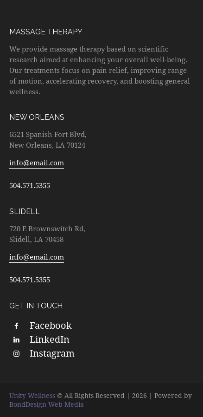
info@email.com (36, 162)
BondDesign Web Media (46, 404)
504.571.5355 (29, 185)
